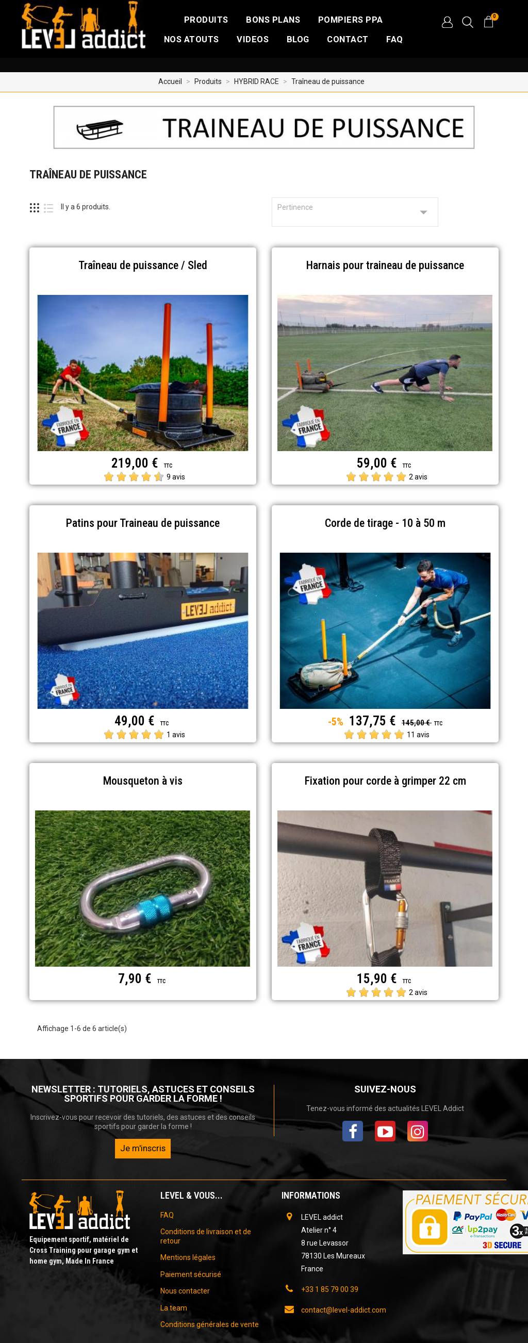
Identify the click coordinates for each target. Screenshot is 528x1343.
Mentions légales (188, 1257)
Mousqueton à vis (143, 780)
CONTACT (348, 39)
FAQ (394, 39)
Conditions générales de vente (209, 1324)
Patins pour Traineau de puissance (143, 523)
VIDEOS (253, 39)
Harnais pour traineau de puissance (385, 265)
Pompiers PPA (350, 20)
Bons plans (273, 20)
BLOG (298, 39)
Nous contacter (185, 1291)
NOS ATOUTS (191, 39)
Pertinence (355, 212)
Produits (206, 20)
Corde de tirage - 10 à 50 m (385, 523)
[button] (447, 22)
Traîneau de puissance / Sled (142, 265)
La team (173, 1308)
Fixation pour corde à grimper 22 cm (385, 780)
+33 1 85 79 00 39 (329, 1289)
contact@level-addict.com (343, 1310)
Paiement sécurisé (190, 1274)
